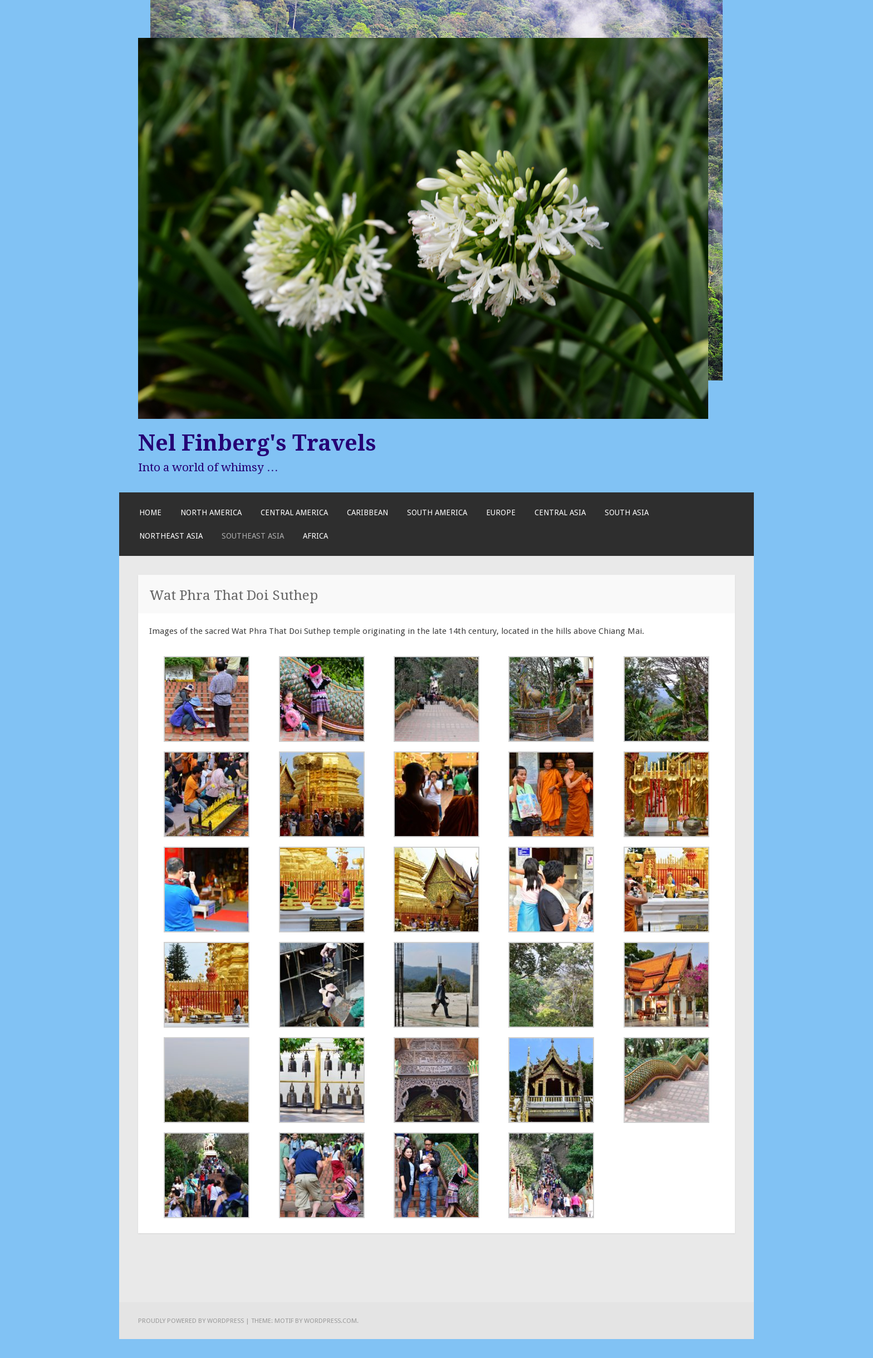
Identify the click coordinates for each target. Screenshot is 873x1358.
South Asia (627, 512)
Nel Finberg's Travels (257, 443)
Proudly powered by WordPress (191, 1321)
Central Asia (560, 512)
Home (150, 512)
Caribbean (367, 512)
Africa (315, 535)
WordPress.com (330, 1321)
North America (211, 512)
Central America (294, 512)
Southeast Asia (253, 535)
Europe (501, 512)
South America (437, 512)
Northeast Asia (171, 535)
